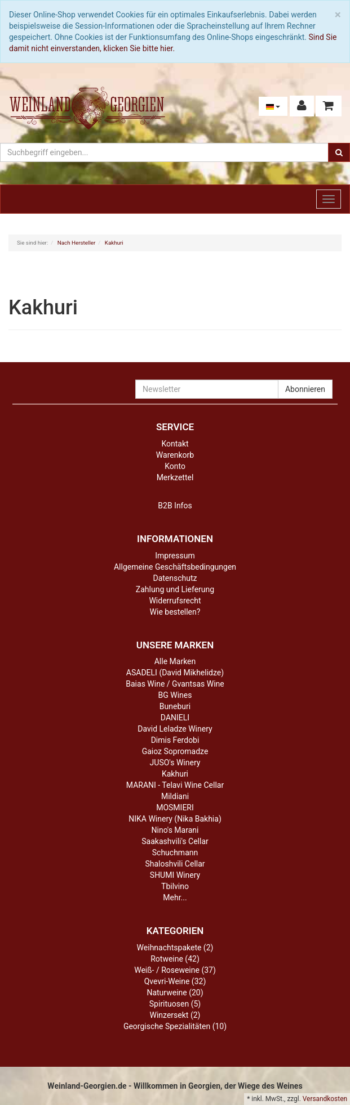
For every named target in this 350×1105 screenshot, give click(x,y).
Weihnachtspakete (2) (175, 947)
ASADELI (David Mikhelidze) (175, 672)
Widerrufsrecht (175, 600)
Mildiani (175, 796)
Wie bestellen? (175, 611)
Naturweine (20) (175, 992)
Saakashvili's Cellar (175, 841)
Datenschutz (175, 578)
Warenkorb (175, 454)
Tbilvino (175, 886)
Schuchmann (175, 852)
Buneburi (175, 706)
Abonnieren (305, 389)
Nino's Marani (175, 830)
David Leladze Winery (175, 728)
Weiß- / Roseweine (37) (175, 970)
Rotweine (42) (175, 958)
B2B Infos (175, 505)
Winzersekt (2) (175, 1015)
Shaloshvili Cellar (175, 863)
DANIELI (175, 717)
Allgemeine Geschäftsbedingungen (175, 566)
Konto (175, 466)
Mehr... (175, 897)
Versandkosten (325, 1099)
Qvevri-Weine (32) (175, 981)
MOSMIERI (175, 807)
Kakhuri (175, 773)
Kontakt (174, 443)
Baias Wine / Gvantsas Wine (175, 683)
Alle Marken (175, 661)
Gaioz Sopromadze (175, 751)
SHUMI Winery (175, 875)
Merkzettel (175, 477)
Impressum (174, 555)
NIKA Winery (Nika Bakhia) (175, 818)
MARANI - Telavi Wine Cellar (175, 785)
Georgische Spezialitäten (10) (175, 1026)
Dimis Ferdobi (175, 740)
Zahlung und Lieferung (175, 589)
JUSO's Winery (175, 762)
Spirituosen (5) (175, 1003)
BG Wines (175, 695)
